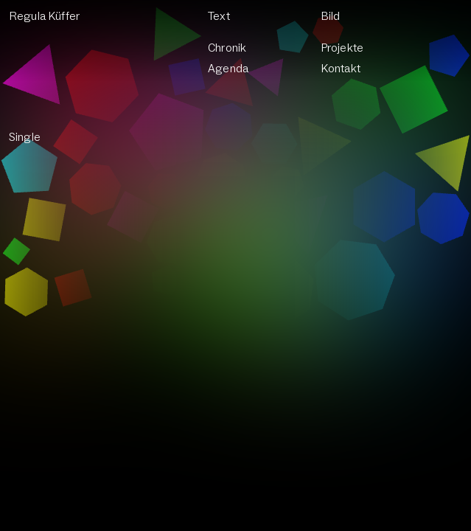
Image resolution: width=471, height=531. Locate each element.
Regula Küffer (45, 16)
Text (219, 16)
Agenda (228, 68)
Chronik (227, 48)
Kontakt (340, 68)
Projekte (342, 48)
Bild (331, 16)
